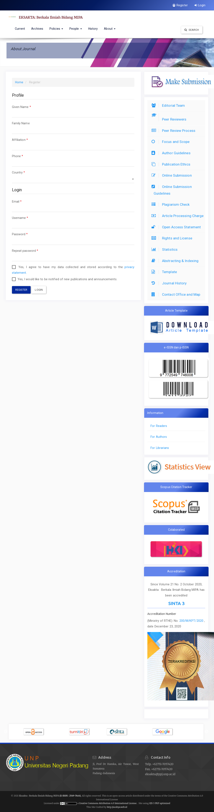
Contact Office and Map (177, 294)
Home (19, 82)
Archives (37, 28)
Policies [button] (56, 28)
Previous (6, 732)
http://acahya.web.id (117, 807)
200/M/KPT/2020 (191, 620)
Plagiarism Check (172, 204)
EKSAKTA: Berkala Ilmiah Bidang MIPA (51, 17)
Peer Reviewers (170, 119)
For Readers (158, 426)
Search (191, 29)
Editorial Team (169, 105)
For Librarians (159, 448)
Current (20, 28)
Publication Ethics (172, 164)
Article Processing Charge (179, 216)
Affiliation (73, 143)
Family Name (73, 127)
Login (200, 5)
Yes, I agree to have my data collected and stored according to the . (73, 269)
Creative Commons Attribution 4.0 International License (107, 803)
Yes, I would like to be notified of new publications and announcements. (64, 279)
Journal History (170, 283)
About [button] (109, 28)
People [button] (75, 28)
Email (73, 205)
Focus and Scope (172, 142)
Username (73, 221)
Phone (73, 160)
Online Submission (173, 175)
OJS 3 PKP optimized (159, 803)
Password (73, 238)
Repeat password (73, 254)
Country (73, 176)
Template (165, 272)
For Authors (158, 436)
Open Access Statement (177, 227)
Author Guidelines (172, 153)
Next (206, 732)
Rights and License (173, 238)
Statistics (166, 249)
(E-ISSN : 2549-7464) (70, 795)
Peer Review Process (174, 130)
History (93, 28)
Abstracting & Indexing (176, 261)
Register (180, 5)
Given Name (73, 110)
